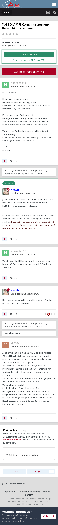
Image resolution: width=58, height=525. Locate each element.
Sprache (10, 491)
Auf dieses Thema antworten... (22, 455)
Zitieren (13, 161)
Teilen (14, 471)
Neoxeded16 (12, 42)
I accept (48, 516)
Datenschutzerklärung (29, 491)
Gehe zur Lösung (29, 54)
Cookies (29, 494)
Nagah (13, 170)
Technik (22, 45)
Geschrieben (24, 86)
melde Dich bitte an (12, 439)
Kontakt (47, 491)
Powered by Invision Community (29, 504)
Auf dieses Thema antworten (29, 71)
